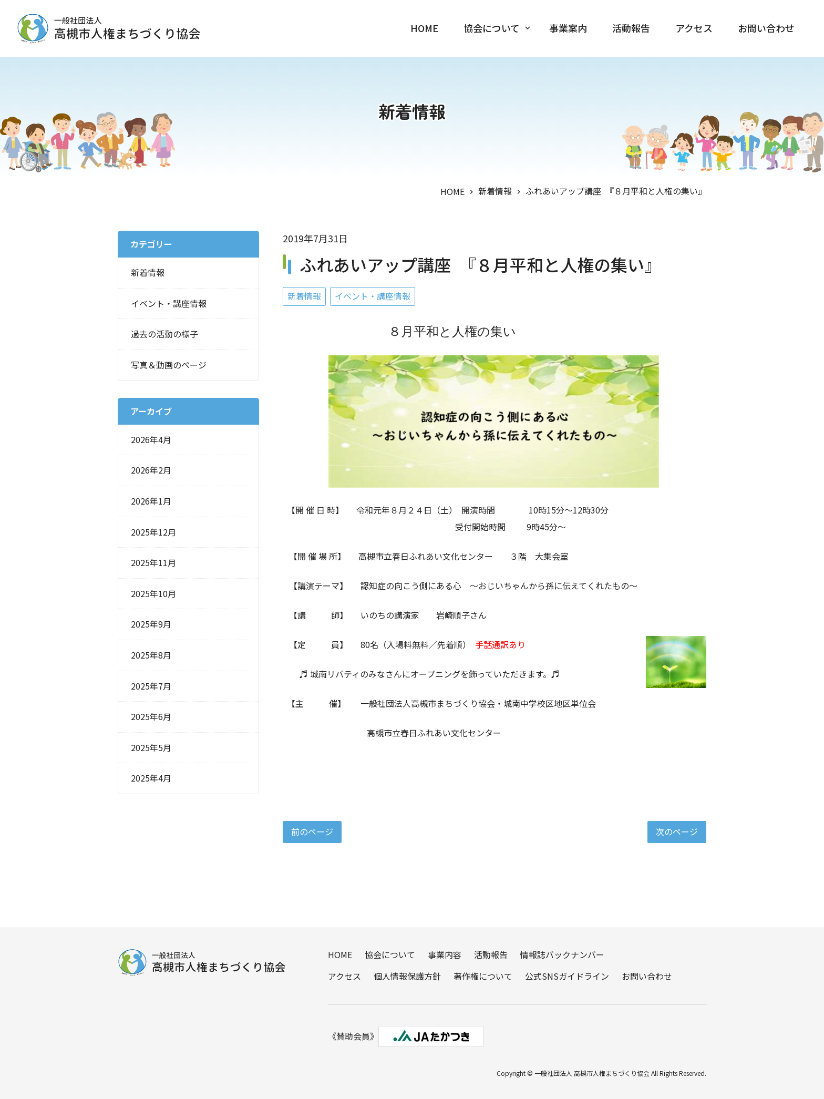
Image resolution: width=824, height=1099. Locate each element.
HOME (424, 28)
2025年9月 (151, 624)
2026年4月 (151, 439)
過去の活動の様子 (164, 333)
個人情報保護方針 (407, 976)
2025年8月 (151, 655)
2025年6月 (151, 716)
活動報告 (631, 28)
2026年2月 (151, 470)
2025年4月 (151, 778)
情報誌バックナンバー (562, 954)
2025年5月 (151, 747)
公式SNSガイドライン (567, 976)
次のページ (677, 831)
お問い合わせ (766, 28)
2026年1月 (151, 501)
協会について (492, 28)
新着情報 (495, 190)
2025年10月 (153, 593)
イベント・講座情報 (372, 296)
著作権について (483, 976)
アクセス (694, 28)
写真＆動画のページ (169, 364)
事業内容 (444, 954)
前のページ (312, 831)
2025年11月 (153, 562)
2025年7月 (151, 685)
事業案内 (568, 28)
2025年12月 (153, 531)
